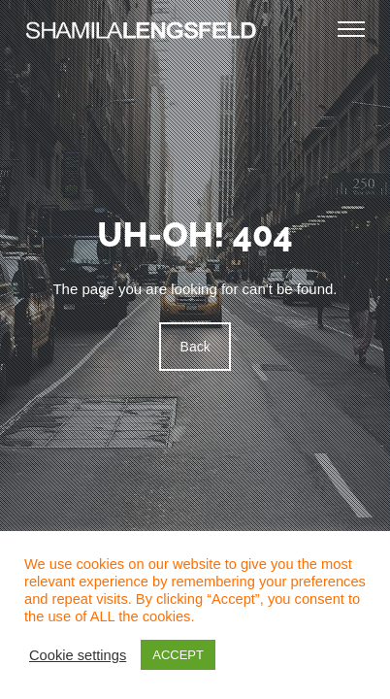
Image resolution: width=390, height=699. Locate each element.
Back (194, 346)
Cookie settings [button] (77, 655)
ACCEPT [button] (178, 655)
